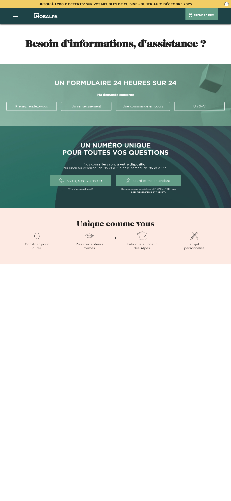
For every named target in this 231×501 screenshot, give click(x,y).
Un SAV (199, 106)
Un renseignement (86, 106)
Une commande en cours (143, 106)
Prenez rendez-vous (31, 106)
